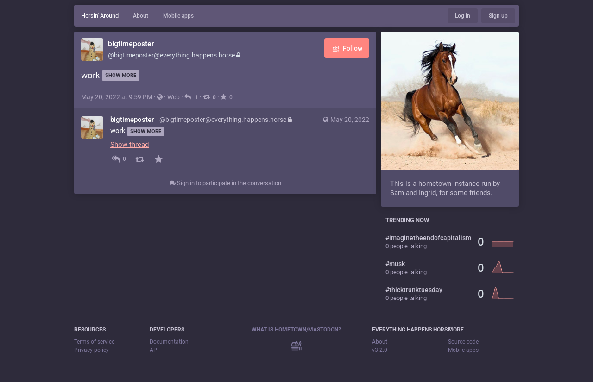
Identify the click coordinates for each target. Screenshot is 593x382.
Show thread (129, 144)
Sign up (498, 16)
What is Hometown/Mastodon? (296, 329)
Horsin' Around (100, 15)
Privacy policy (91, 350)
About (140, 16)
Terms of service (94, 341)
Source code (463, 341)
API (154, 350)
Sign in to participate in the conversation (225, 182)
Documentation (169, 341)
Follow (346, 49)
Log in (462, 16)
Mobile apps (178, 16)
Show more (120, 75)
